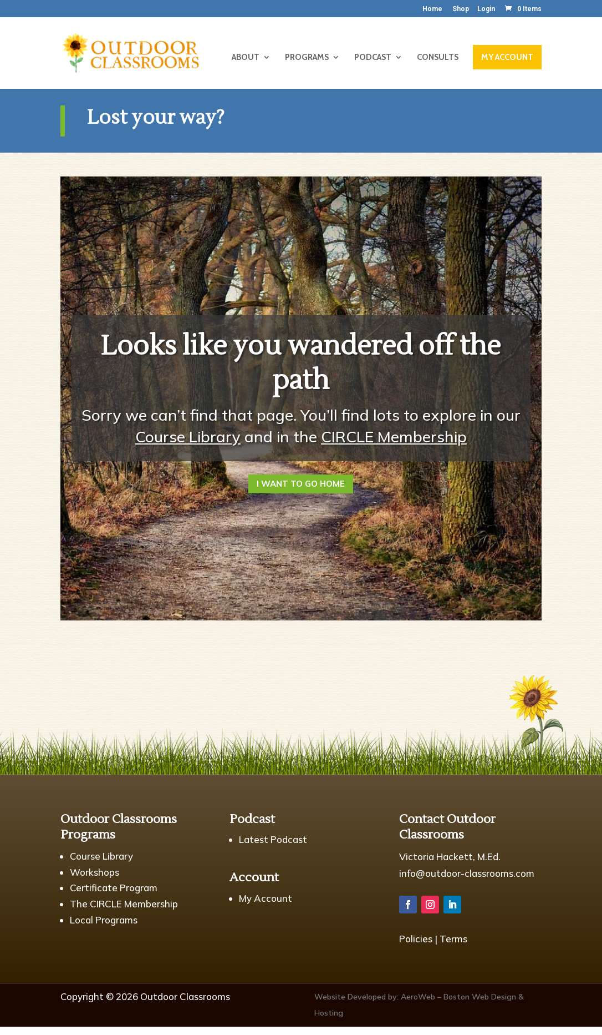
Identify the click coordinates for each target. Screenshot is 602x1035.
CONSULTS (437, 57)
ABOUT (245, 57)
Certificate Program (113, 887)
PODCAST (372, 57)
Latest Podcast (273, 839)
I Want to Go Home (301, 483)
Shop (460, 9)
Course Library (188, 436)
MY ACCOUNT (507, 57)
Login (486, 9)
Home (432, 9)
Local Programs (103, 920)
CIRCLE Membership (394, 436)
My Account (265, 898)
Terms (453, 939)
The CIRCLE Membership (124, 904)
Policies (415, 939)
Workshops (94, 872)
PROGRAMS (307, 57)
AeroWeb (418, 997)
